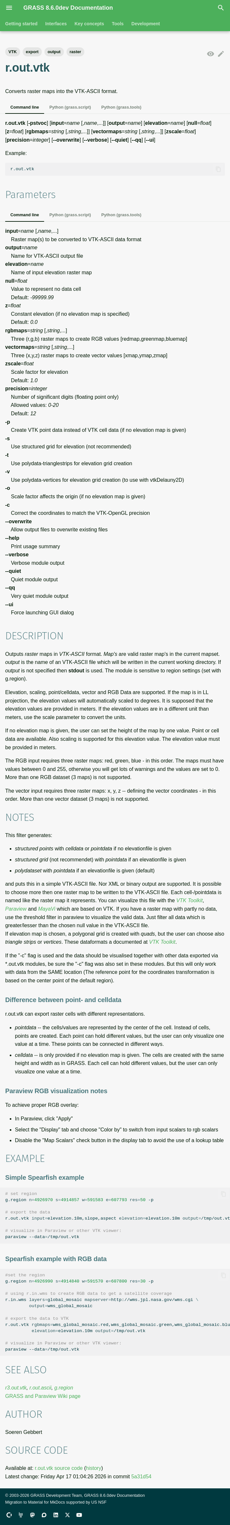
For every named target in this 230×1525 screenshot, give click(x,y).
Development (145, 23)
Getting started (21, 23)
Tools (118, 23)
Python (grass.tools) (121, 107)
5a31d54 (141, 1476)
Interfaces (56, 23)
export (32, 51)
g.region (63, 1387)
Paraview (16, 909)
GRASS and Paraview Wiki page (42, 1396)
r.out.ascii (41, 1387)
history (93, 1468)
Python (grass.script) (70, 107)
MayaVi (46, 909)
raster (75, 51)
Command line (24, 107)
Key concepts (89, 23)
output (54, 51)
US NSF (98, 1502)
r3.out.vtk (16, 1387)
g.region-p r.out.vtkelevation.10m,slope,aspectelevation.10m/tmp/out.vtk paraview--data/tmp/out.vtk (117, 1215)
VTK (12, 51)
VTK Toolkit (189, 900)
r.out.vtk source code (59, 1468)
